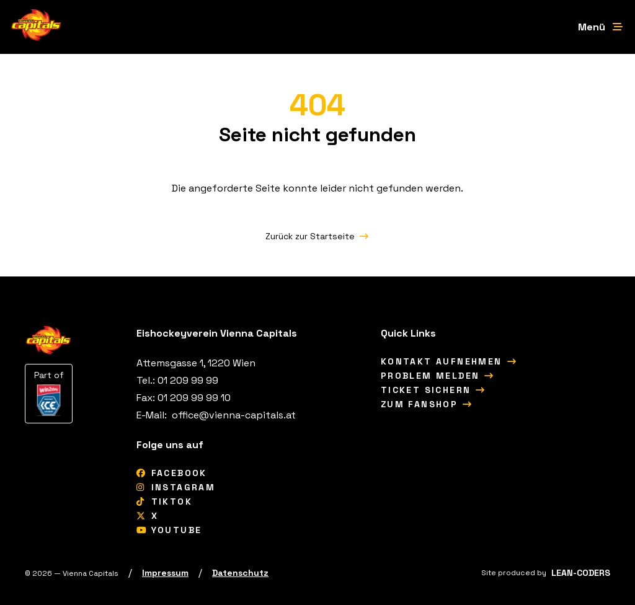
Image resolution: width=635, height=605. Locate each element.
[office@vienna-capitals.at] (232, 415)
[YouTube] (169, 530)
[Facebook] (171, 473)
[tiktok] (164, 501)
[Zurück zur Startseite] (317, 236)
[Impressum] (165, 572)
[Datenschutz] (240, 572)
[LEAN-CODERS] (580, 572)
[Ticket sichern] (433, 389)
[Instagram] (176, 487)
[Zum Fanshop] (427, 404)
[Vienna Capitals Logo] (36, 27)
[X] (147, 515)
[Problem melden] (438, 375)
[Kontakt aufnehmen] (449, 361)
